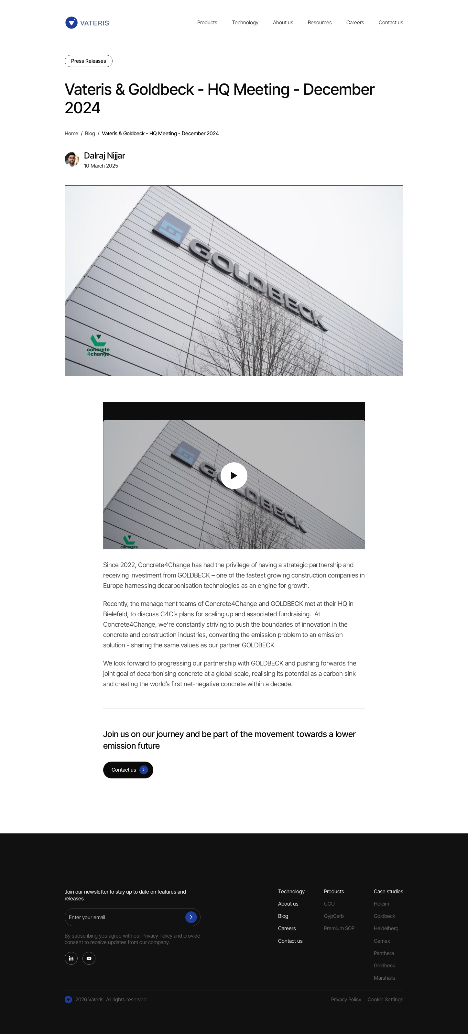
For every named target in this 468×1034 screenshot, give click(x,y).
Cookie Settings (385, 999)
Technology (245, 22)
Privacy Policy (157, 935)
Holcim (381, 904)
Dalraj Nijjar (104, 155)
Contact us (391, 22)
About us (283, 22)
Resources (320, 22)
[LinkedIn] (71, 958)
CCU (329, 904)
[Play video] (234, 475)
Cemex (382, 941)
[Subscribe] (191, 917)
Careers (355, 22)
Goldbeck (384, 916)
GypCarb (334, 916)
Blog (90, 133)
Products (207, 22)
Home (71, 133)
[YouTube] (88, 958)
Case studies (388, 891)
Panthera (384, 953)
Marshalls (384, 978)
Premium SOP (339, 928)
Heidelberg (386, 928)
